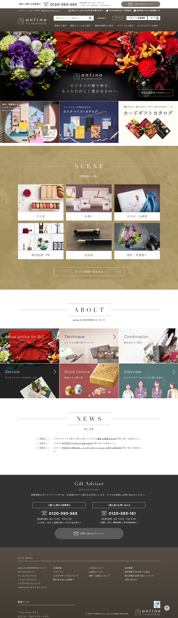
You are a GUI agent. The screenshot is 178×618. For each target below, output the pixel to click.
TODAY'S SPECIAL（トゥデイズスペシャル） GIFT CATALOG (92, 448)
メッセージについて (27, 580)
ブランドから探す (125, 26)
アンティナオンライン (28, 612)
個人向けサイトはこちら (50, 10)
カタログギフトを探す (147, 26)
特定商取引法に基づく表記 (137, 572)
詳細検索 (101, 18)
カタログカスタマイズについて (32, 587)
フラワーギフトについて (29, 584)
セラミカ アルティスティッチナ (33, 616)
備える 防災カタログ (107, 439)
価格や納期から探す (104, 26)
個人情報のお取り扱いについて (139, 576)
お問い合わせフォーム (143, 4)
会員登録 (57, 568)
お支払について (96, 572)
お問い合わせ (131, 580)
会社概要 (129, 568)
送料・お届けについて (99, 576)
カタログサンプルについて (65, 576)
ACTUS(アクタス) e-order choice (77, 443)
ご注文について (96, 568)
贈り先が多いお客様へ (63, 580)
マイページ (119, 18)
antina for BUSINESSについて (32, 568)
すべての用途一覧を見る (89, 271)
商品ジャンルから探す (80, 26)
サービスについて (26, 572)
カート (153, 18)
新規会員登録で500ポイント (156, 93)
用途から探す (61, 26)
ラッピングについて (27, 576)
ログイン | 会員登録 (137, 18)
